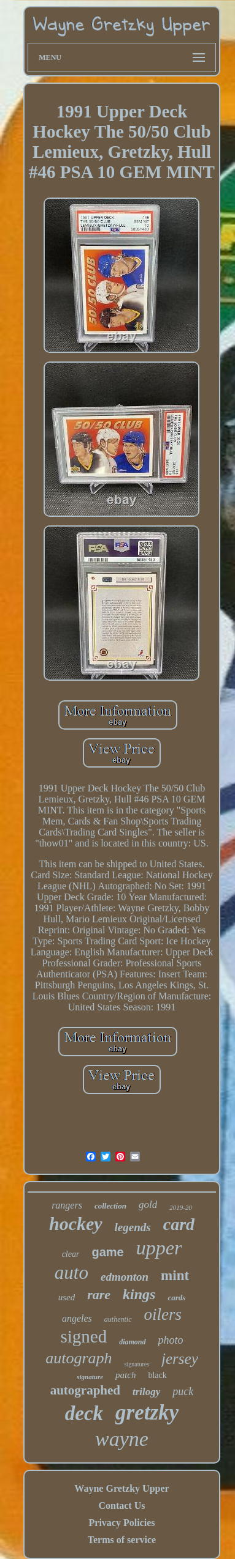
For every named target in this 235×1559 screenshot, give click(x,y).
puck (182, 1391)
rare (98, 1294)
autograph (78, 1358)
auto (71, 1272)
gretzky (147, 1412)
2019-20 (180, 1207)
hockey (75, 1223)
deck (84, 1413)
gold (148, 1204)
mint (175, 1275)
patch (125, 1375)
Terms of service (122, 1540)
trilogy (146, 1392)
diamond (132, 1342)
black (157, 1375)
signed (83, 1336)
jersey (179, 1358)
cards (176, 1297)
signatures (137, 1364)
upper (159, 1248)
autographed (85, 1390)
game (107, 1252)
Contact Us (121, 1505)
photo (170, 1340)
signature (90, 1376)
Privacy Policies (122, 1522)
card (179, 1224)
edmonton (124, 1276)
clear (71, 1254)
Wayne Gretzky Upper (121, 1488)
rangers (67, 1205)
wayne (121, 1439)
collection (110, 1205)
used (66, 1297)
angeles (77, 1318)
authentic (118, 1319)
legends (133, 1227)
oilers (163, 1314)
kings (139, 1294)
